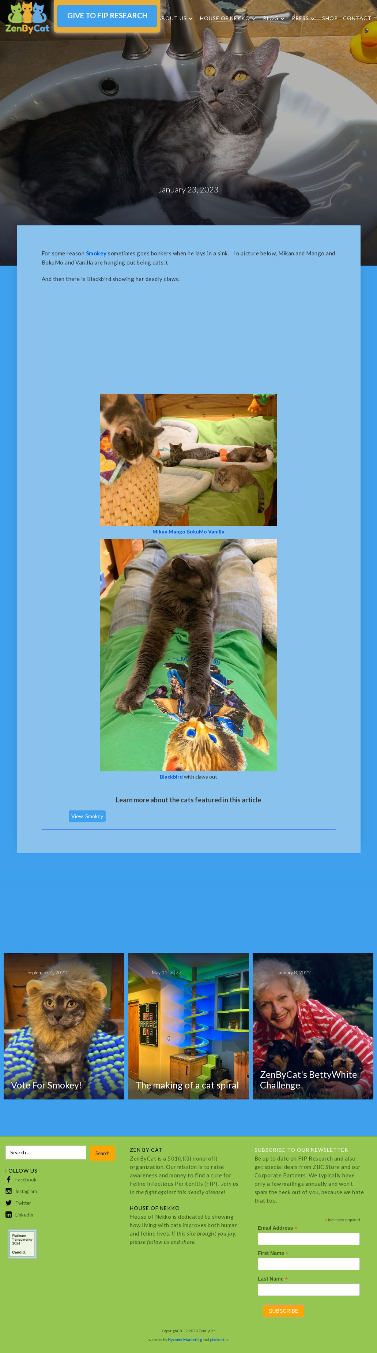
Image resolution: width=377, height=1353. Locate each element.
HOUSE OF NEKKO (225, 18)
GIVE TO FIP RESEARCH (107, 15)
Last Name (273, 1278)
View (77, 816)
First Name (273, 1253)
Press (300, 18)
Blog (271, 18)
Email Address (278, 1228)
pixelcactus (219, 1339)
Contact (357, 18)
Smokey (94, 816)
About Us (172, 18)
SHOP (330, 18)
